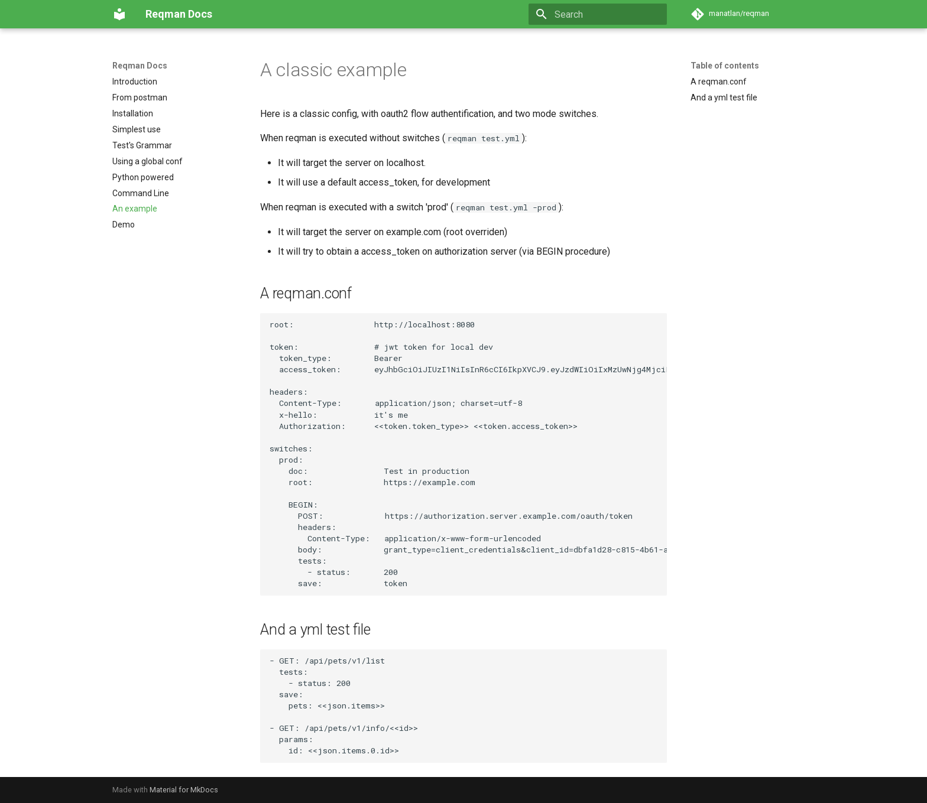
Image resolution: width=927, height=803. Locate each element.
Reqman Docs (139, 65)
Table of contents (725, 65)
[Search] (598, 14)
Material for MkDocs (184, 789)
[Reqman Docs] (119, 14)
